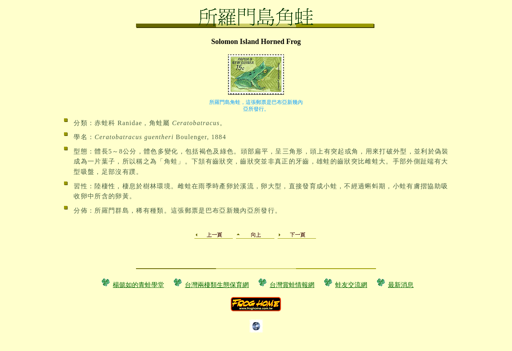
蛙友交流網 (351, 284)
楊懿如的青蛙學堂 (138, 284)
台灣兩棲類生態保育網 (217, 284)
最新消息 (401, 284)
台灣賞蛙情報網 (292, 284)
